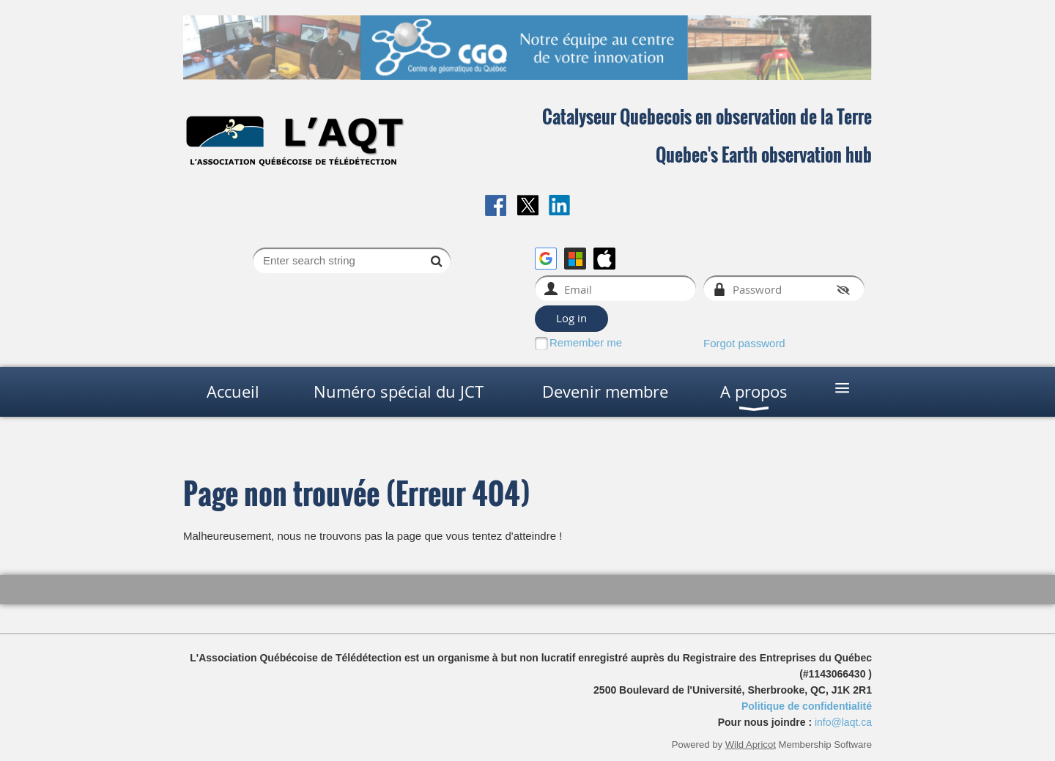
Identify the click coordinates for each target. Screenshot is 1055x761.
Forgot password (744, 343)
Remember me (585, 342)
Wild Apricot (750, 744)
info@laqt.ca (843, 722)
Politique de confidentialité (806, 706)
